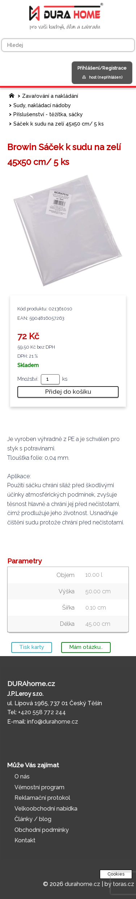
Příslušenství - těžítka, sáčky (48, 114)
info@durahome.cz (52, 721)
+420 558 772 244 (42, 712)
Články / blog (32, 819)
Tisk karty (31, 647)
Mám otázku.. (86, 647)
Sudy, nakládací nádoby (42, 105)
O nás (22, 776)
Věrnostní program (39, 787)
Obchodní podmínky (41, 829)
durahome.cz (82, 884)
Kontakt (24, 840)
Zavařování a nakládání (50, 96)
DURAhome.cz (31, 684)
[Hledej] (68, 45)
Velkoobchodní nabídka (45, 808)
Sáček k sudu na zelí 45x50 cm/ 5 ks (58, 124)
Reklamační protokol (42, 797)
